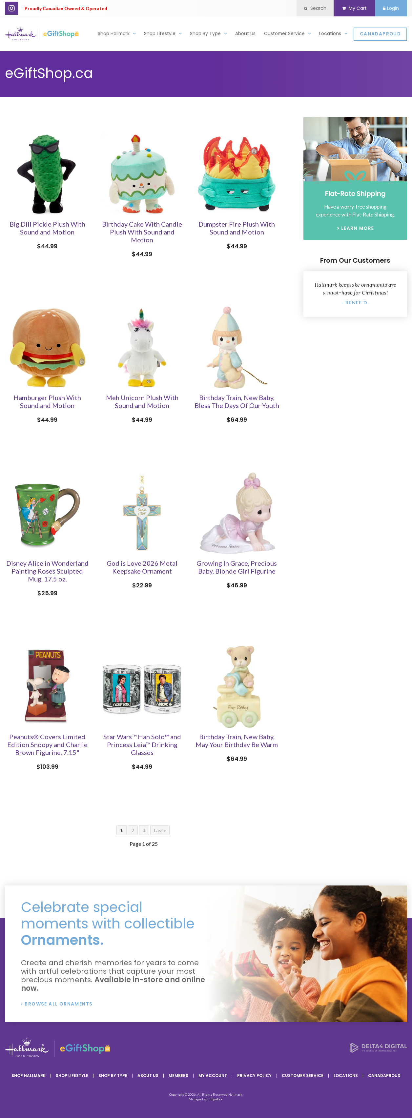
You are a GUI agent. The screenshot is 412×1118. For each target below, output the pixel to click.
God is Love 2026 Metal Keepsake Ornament (142, 567)
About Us (245, 35)
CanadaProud (380, 35)
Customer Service (284, 35)
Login (389, 8)
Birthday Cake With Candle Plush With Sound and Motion (142, 232)
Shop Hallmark (114, 35)
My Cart (350, 8)
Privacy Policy (254, 1075)
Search (308, 8)
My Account (212, 1075)
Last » (160, 830)
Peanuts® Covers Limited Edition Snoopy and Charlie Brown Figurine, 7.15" (47, 744)
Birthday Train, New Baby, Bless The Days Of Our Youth (237, 401)
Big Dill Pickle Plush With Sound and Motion (47, 228)
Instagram (11, 8)
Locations (330, 35)
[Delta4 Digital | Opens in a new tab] (378, 1050)
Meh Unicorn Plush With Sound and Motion (142, 401)
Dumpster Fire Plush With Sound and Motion (236, 228)
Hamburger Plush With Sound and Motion (47, 401)
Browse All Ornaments (59, 1004)
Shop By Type (205, 35)
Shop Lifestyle (159, 35)
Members (178, 1075)
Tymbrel (217, 1099)
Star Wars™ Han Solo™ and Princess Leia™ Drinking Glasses (142, 744)
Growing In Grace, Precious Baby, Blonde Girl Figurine (236, 567)
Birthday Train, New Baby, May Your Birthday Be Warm (237, 740)
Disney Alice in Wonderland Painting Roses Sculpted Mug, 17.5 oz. (47, 571)
